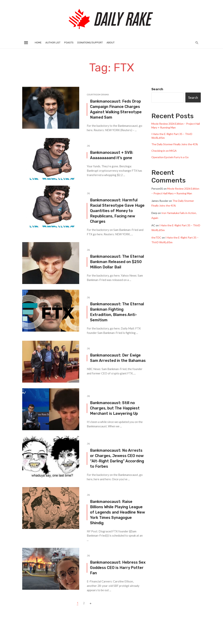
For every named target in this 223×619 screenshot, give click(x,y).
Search (157, 89)
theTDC (156, 237)
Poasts (69, 42)
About (111, 42)
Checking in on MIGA (164, 150)
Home (38, 42)
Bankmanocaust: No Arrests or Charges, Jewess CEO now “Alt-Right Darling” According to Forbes (117, 458)
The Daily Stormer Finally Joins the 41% (174, 144)
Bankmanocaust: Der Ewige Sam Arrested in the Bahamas (118, 358)
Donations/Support (90, 42)
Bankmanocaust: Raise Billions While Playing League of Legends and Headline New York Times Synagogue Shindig (117, 512)
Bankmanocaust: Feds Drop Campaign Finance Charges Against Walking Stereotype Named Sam (116, 109)
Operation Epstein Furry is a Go (170, 157)
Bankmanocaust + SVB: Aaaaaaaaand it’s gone (111, 155)
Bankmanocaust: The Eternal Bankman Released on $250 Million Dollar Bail (117, 261)
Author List (52, 42)
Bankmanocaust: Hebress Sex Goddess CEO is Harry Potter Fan (118, 567)
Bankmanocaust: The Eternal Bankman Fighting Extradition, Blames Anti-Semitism (117, 312)
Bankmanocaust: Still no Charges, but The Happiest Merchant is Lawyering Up (115, 408)
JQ (88, 145)
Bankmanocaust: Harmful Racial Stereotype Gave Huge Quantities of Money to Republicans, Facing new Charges (117, 211)
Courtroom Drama (98, 94)
